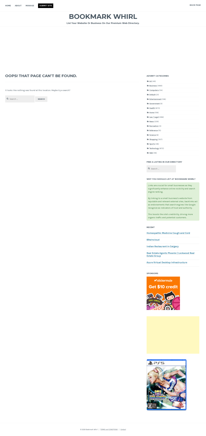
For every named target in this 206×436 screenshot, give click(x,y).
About (18, 5)
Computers (154, 90)
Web (151, 153)
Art (150, 81)
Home (8, 5)
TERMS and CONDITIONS (109, 430)
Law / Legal (154, 117)
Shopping (153, 139)
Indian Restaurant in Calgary (162, 246)
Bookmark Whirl (103, 16)
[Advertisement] (103, 46)
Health (152, 108)
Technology (154, 148)
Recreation (153, 126)
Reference (153, 130)
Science (152, 135)
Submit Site (45, 5)
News (151, 122)
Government (154, 104)
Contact (123, 430)
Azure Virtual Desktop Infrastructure (167, 262)
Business (153, 86)
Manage (30, 5)
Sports (152, 144)
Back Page (195, 5)
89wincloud (153, 240)
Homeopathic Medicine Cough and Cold (168, 233)
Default (152, 95)
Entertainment (155, 99)
